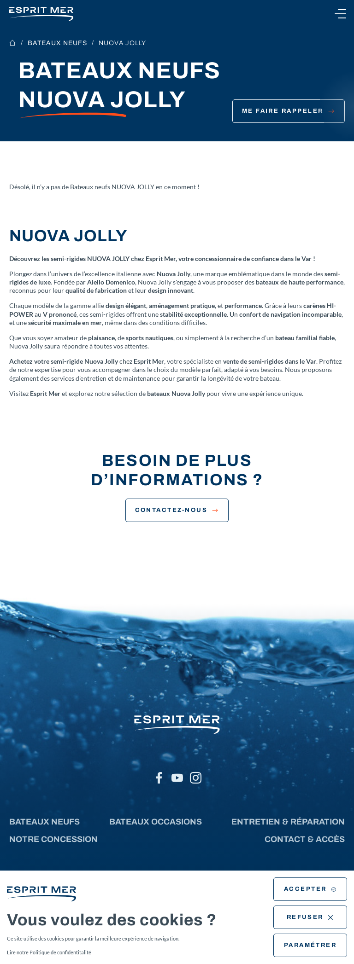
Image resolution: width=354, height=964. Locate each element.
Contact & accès (305, 839)
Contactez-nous (177, 510)
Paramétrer (310, 945)
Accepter (310, 889)
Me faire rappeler (288, 111)
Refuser (310, 917)
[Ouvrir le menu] (340, 14)
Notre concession (53, 839)
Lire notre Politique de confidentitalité (49, 952)
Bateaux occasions (155, 821)
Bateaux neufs (57, 43)
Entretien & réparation (288, 821)
